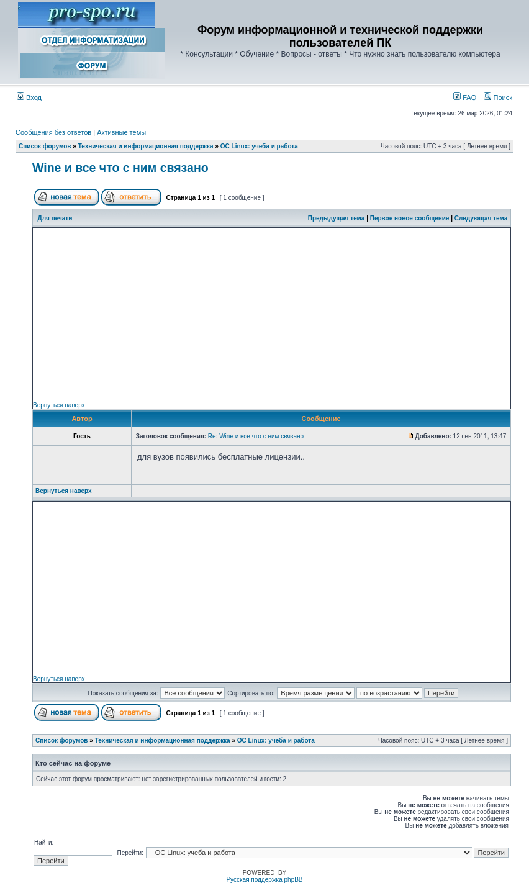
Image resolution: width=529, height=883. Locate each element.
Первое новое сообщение (410, 218)
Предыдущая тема (336, 218)
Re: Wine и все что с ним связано (256, 436)
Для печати (55, 218)
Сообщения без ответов (53, 132)
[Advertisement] (271, 315)
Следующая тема (480, 218)
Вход (29, 97)
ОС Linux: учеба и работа (259, 146)
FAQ (464, 97)
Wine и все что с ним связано (120, 167)
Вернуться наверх (59, 405)
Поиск (498, 97)
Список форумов (45, 146)
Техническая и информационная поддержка (146, 146)
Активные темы (121, 132)
